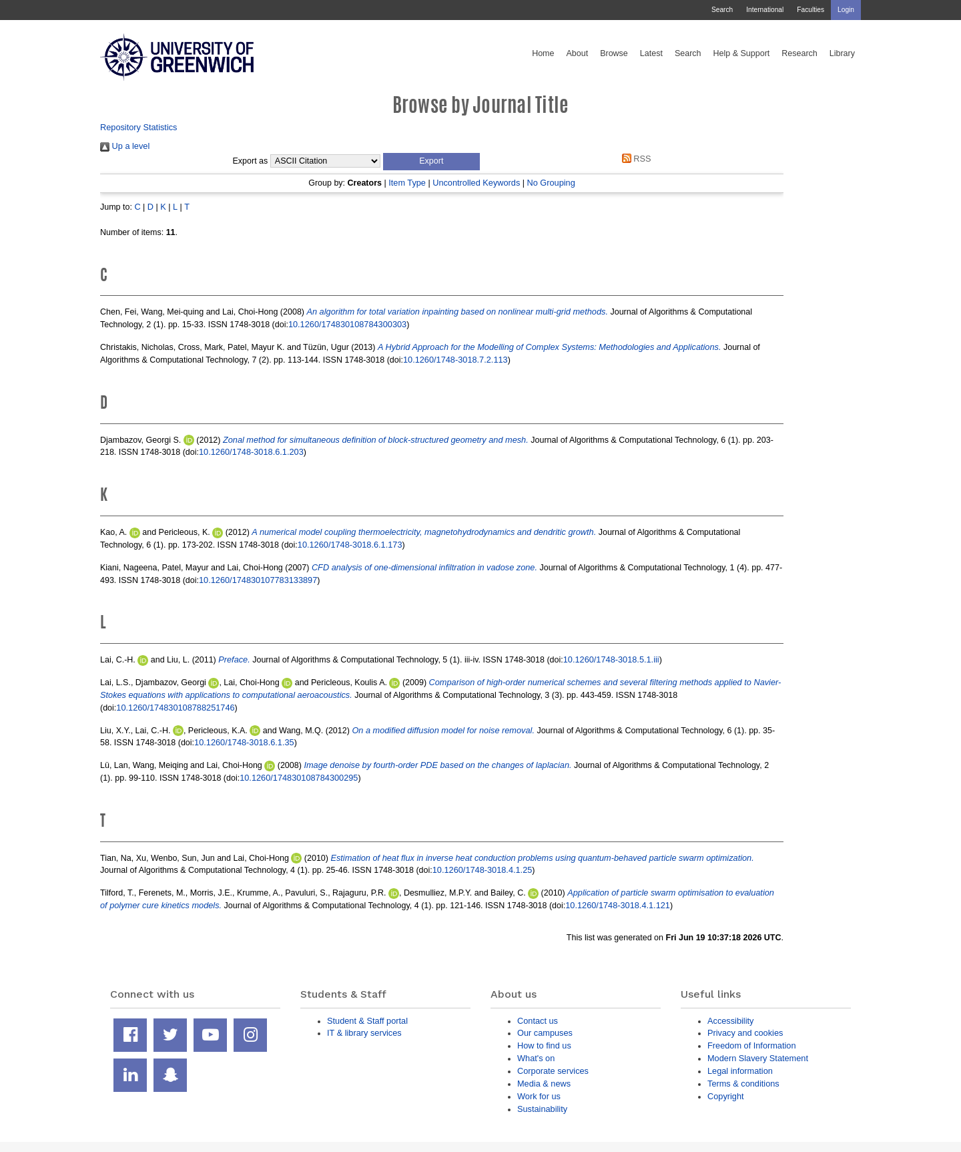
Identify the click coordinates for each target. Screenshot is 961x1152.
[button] (431, 161)
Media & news (544, 1084)
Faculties (810, 9)
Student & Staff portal (367, 1021)
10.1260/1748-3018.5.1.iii (611, 659)
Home (543, 53)
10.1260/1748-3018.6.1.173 (350, 545)
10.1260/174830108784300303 (347, 324)
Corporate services (553, 1071)
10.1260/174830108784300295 (299, 778)
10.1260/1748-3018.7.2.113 (455, 360)
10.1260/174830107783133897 (258, 580)
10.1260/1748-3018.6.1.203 (251, 452)
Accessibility (730, 1021)
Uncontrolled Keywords (476, 183)
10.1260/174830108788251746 (175, 708)
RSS (634, 159)
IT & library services (364, 1033)
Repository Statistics (139, 127)
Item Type (407, 183)
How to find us (544, 1045)
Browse (614, 53)
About (577, 53)
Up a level (124, 146)
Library (842, 53)
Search (722, 9)
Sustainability (542, 1109)
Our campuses (545, 1033)
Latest (651, 53)
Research (799, 53)
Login (846, 9)
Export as (250, 161)
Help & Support (741, 53)
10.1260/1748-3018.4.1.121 (617, 905)
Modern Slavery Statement (757, 1058)
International (764, 9)
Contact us (537, 1021)
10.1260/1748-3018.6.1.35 (244, 742)
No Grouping (551, 183)
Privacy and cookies (745, 1033)
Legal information (740, 1071)
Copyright (725, 1096)
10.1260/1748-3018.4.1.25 (482, 870)
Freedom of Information (751, 1045)
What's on (536, 1058)
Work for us (539, 1096)
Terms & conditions (743, 1084)
